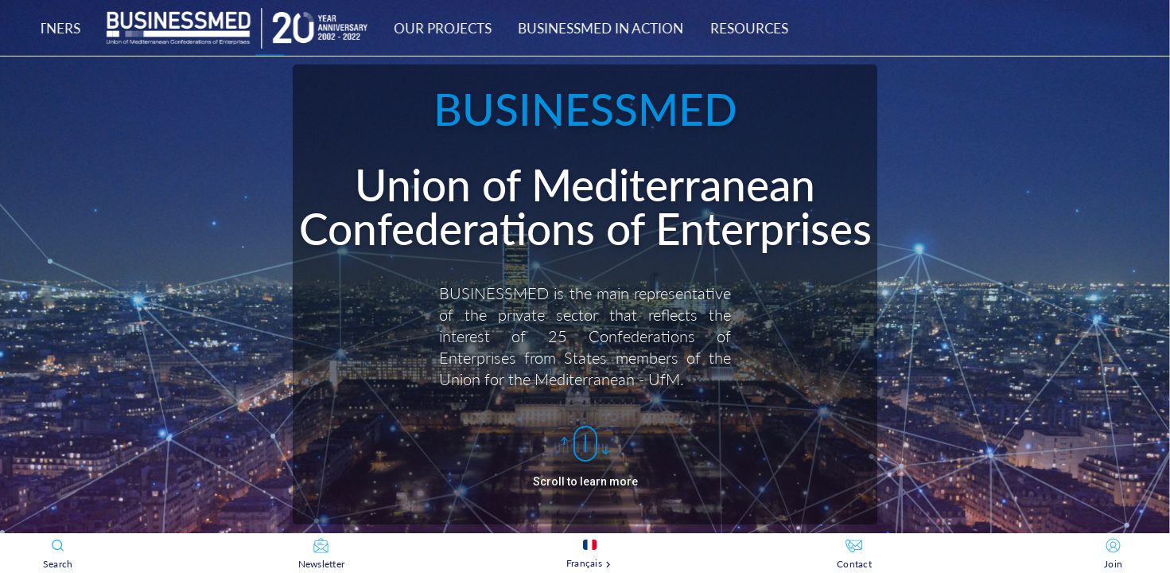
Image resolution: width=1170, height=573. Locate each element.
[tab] (573, 28)
